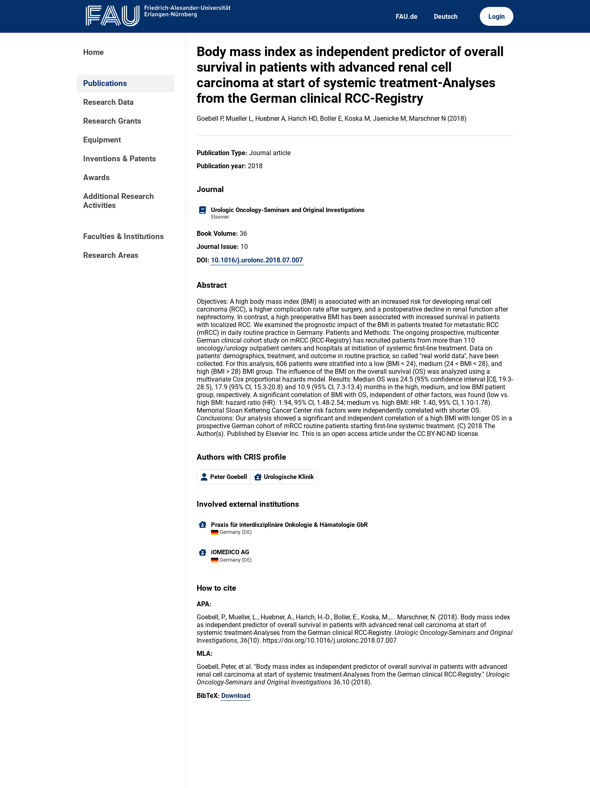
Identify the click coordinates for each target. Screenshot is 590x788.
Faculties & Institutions (123, 236)
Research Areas (110, 255)
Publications (105, 83)
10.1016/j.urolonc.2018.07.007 (257, 260)
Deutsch (446, 16)
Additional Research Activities (118, 201)
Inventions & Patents (119, 158)
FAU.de (407, 16)
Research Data (108, 102)
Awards (96, 177)
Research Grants (112, 121)
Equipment (102, 140)
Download (235, 696)
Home (93, 52)
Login (496, 16)
